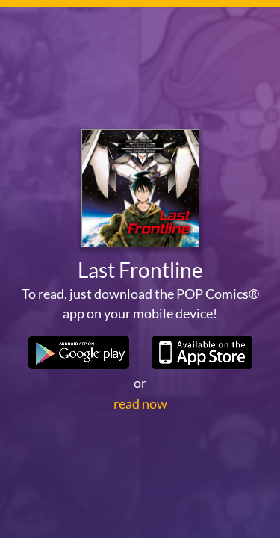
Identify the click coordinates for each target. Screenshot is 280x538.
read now (140, 403)
